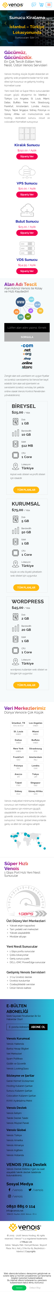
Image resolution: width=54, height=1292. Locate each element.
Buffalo (17, 102)
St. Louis (36, 98)
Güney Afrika (11, 114)
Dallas (7, 102)
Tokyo (7, 110)
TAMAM (19, 1288)
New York (29, 102)
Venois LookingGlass (17, 1068)
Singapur (23, 110)
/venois (15, 1190)
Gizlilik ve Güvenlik (16, 1063)
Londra (35, 106)
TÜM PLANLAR (26, 489)
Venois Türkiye (14, 1135)
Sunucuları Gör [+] (27, 37)
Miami (46, 98)
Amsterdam (22, 106)
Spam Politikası (14, 1058)
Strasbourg (43, 102)
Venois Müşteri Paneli (17, 1123)
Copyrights (30, 1251)
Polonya (42, 110)
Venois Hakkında (15, 1044)
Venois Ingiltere (14, 1150)
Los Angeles (21, 98)
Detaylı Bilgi (35, 1288)
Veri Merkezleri (14, 1053)
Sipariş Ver (27, 156)
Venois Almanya (15, 1145)
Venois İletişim (14, 1113)
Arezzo (45, 106)
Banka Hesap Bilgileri (17, 1048)
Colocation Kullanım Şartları (21, 1095)
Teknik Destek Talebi (17, 1118)
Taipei (15, 110)
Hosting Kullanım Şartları (19, 1086)
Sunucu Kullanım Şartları (19, 1090)
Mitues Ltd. (27, 1242)
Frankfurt (8, 106)
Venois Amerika (14, 1140)
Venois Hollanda (15, 1155)
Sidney (33, 110)
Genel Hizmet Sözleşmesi (20, 1081)
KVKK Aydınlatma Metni (19, 1100)
